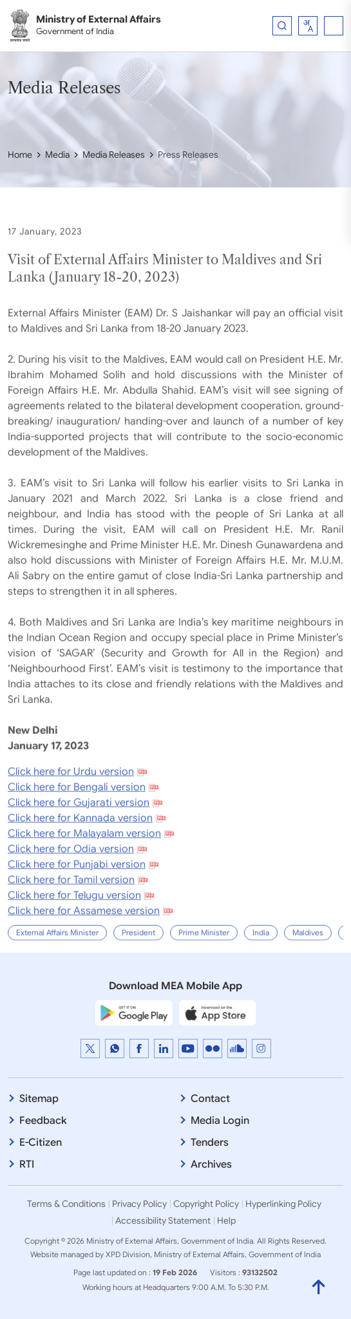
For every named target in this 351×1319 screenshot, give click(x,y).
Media (57, 154)
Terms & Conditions (66, 1204)
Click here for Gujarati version (78, 830)
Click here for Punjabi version (77, 892)
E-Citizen (40, 1142)
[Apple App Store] (217, 1013)
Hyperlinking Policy (283, 1204)
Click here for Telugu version (74, 923)
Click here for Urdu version (71, 799)
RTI (26, 1164)
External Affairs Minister (57, 960)
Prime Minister (203, 960)
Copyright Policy (206, 1204)
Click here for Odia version (71, 877)
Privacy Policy (139, 1204)
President (138, 960)
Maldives (307, 960)
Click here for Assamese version (84, 939)
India (260, 960)
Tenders (210, 1142)
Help (226, 1220)
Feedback (43, 1120)
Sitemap (39, 1098)
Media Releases (113, 154)
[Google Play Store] (134, 1013)
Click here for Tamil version (71, 908)
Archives (211, 1164)
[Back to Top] (319, 1287)
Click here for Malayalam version (84, 861)
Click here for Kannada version (80, 846)
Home (20, 154)
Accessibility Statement (163, 1220)
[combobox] (308, 25)
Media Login (220, 1120)
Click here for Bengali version (77, 815)
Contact (210, 1098)
